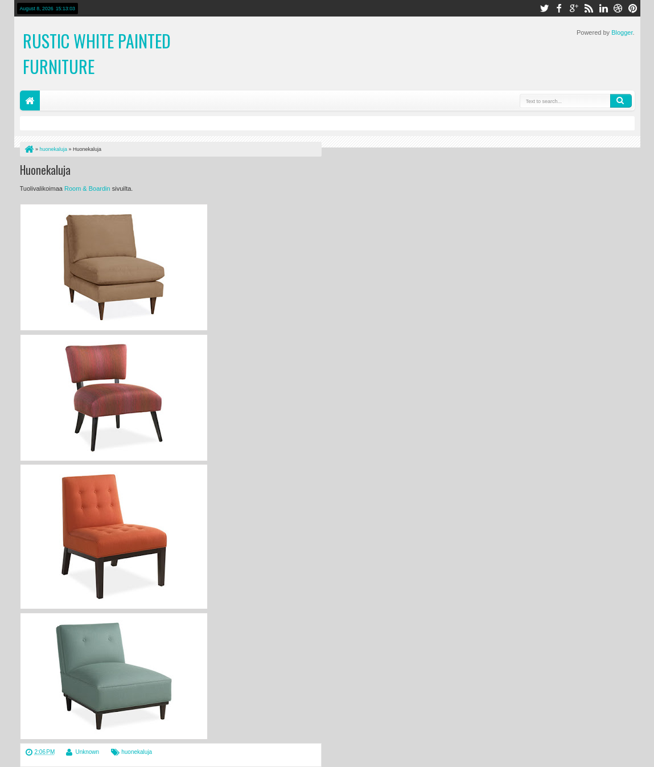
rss (588, 8)
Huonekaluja (45, 169)
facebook (559, 8)
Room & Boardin (88, 188)
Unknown (87, 752)
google (573, 8)
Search (621, 101)
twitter (544, 8)
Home (30, 100)
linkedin (603, 8)
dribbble (618, 8)
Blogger (621, 32)
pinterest (633, 8)
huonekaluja (136, 752)
